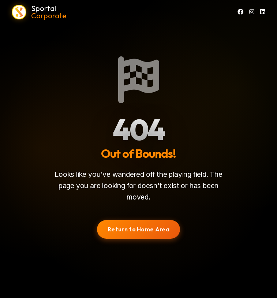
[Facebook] (240, 12)
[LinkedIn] (262, 12)
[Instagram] (251, 12)
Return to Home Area (138, 229)
